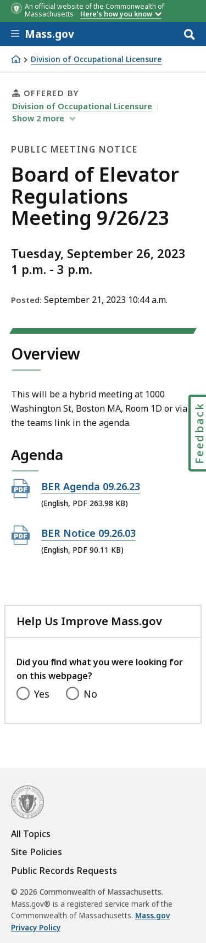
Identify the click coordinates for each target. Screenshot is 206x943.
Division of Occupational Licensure (96, 59)
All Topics (31, 834)
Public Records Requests (64, 871)
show (39, 118)
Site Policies (36, 852)
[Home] (16, 59)
